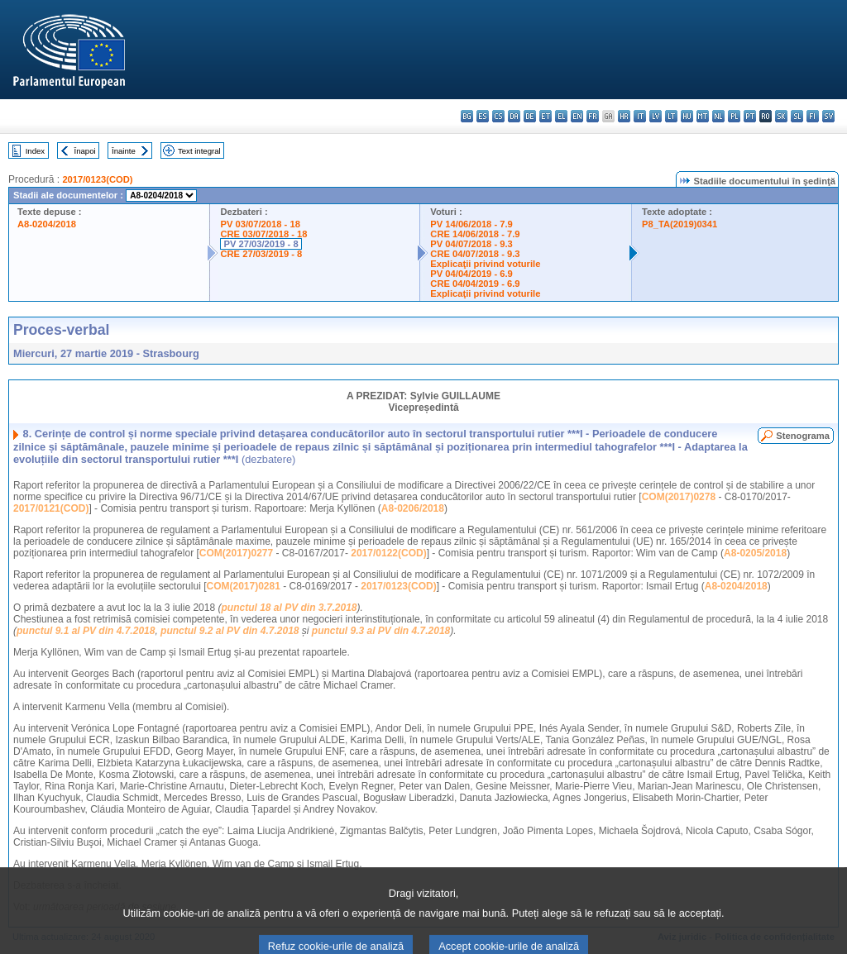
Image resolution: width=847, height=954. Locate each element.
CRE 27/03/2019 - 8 (261, 254)
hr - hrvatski (624, 116)
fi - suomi (812, 116)
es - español (482, 116)
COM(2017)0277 (236, 553)
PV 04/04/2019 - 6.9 (471, 274)
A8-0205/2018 (755, 553)
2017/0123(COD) (97, 179)
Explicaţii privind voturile (485, 264)
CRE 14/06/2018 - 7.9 (474, 234)
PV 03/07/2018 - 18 (259, 224)
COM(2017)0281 (243, 586)
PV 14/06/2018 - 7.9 (471, 224)
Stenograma (803, 436)
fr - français (592, 116)
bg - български (467, 116)
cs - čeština (498, 116)
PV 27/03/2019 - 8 (260, 244)
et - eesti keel (545, 116)
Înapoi (85, 150)
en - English (577, 116)
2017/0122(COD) (388, 553)
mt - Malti (702, 116)
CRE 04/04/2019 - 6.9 (474, 284)
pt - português (750, 116)
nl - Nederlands (718, 116)
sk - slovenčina (781, 116)
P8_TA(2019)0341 (679, 224)
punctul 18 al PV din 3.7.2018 (289, 607)
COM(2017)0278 (678, 497)
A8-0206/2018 (412, 508)
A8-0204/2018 (46, 224)
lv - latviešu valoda (655, 116)
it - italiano (640, 116)
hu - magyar (687, 116)
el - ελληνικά (561, 116)
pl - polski (734, 116)
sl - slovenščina (797, 116)
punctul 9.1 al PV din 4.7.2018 (86, 631)
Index (35, 150)
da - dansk (514, 116)
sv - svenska (828, 116)
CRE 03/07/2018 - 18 (263, 234)
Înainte (124, 150)
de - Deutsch (530, 116)
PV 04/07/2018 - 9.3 (471, 244)
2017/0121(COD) (51, 508)
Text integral (199, 150)
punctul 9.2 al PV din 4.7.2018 (229, 631)
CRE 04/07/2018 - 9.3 (474, 254)
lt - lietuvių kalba (671, 116)
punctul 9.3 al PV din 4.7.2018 (381, 631)
